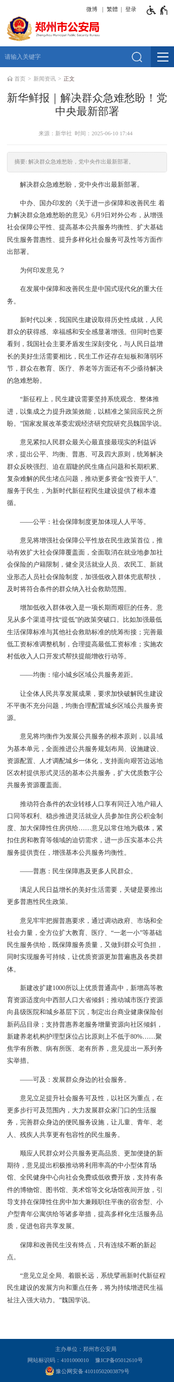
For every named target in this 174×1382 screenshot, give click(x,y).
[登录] (129, 9)
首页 (20, 79)
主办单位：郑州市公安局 (87, 1349)
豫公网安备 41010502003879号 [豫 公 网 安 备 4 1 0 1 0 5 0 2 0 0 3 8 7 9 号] (87, 1371)
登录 (130, 9)
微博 (91, 9)
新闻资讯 (44, 79)
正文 (69, 79)
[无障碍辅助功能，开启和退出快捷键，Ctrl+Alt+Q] (157, 10)
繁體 (112, 9)
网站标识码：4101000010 (59, 1360)
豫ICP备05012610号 (119, 1360)
